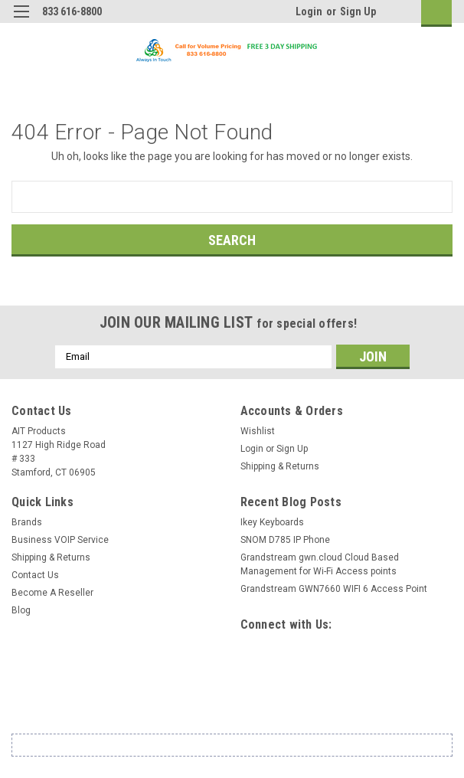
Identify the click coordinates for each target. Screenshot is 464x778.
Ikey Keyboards (272, 522)
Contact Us (35, 575)
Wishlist (257, 431)
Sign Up (358, 11)
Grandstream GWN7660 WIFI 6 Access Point (333, 589)
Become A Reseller (52, 592)
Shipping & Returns (279, 466)
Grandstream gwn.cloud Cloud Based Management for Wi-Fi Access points (319, 564)
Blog (21, 610)
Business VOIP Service (60, 539)
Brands (26, 522)
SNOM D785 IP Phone (285, 539)
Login (309, 11)
